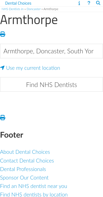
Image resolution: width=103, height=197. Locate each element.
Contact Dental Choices (27, 160)
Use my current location (30, 68)
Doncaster (34, 9)
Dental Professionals (23, 169)
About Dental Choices (25, 152)
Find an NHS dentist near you (33, 186)
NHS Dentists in (13, 9)
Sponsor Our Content (24, 177)
